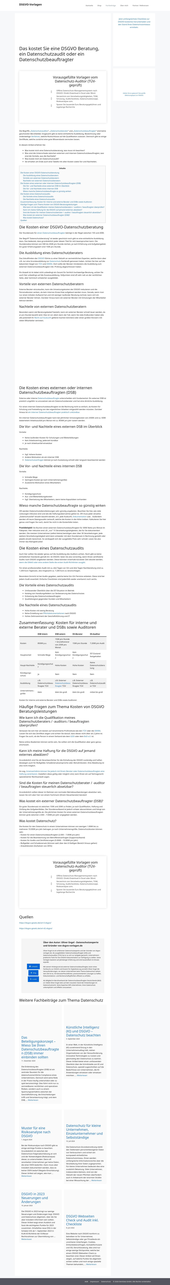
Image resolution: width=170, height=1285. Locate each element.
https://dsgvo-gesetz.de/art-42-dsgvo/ (35, 928)
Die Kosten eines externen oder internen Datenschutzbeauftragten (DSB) (50, 183)
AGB (86, 1281)
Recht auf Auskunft (42, 317)
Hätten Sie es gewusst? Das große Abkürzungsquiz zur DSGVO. (134, 94)
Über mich (124, 5)
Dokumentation (79, 516)
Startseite (89, 5)
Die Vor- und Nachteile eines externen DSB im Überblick (46, 186)
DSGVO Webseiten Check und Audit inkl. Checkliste (82, 1220)
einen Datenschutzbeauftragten (51, 233)
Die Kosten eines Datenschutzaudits (35, 194)
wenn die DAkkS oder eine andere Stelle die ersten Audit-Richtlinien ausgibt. (52, 562)
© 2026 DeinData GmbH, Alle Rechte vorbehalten (132, 1281)
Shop (99, 5)
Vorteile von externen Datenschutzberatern (41, 178)
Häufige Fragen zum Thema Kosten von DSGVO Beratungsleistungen (48, 204)
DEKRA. (50, 264)
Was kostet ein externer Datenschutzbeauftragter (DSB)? (46, 215)
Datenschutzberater (59, 131)
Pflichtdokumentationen (53, 613)
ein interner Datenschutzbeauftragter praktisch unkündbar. (54, 412)
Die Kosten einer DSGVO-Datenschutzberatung (39, 172)
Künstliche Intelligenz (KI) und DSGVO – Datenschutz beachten (83, 1031)
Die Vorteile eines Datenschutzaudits (38, 196)
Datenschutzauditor (39, 131)
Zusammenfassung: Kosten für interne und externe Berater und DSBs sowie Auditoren (56, 202)
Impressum (94, 1281)
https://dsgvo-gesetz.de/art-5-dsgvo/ (35, 923)
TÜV (40, 264)
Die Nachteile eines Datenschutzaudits (39, 199)
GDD (72, 736)
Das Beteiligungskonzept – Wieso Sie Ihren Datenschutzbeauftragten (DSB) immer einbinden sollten (40, 1047)
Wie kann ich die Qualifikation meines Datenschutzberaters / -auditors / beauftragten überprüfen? (63, 207)
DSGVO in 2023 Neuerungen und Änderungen (34, 1198)
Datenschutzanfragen (34, 460)
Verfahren (35, 136)
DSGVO (41, 258)
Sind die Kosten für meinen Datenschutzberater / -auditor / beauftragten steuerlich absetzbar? (62, 212)
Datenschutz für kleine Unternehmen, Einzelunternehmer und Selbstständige (84, 1131)
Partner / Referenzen (141, 5)
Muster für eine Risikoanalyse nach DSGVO (35, 1132)
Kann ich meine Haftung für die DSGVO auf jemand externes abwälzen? (52, 210)
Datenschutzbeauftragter (85, 131)
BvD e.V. (87, 736)
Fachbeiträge (111, 5)
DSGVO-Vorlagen (30, 4)
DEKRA (97, 730)
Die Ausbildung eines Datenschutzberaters (40, 175)
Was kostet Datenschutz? (33, 217)
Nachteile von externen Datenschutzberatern (41, 180)
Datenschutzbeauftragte (48, 398)
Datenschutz (55, 261)
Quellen (23, 220)
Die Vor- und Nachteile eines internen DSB (40, 188)
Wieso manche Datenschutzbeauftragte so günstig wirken (47, 191)
